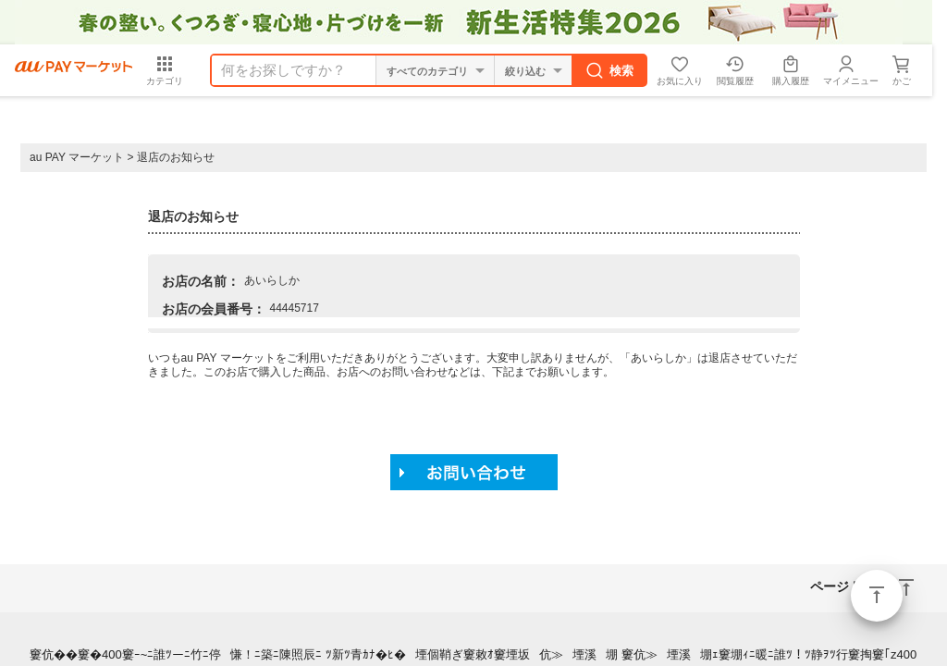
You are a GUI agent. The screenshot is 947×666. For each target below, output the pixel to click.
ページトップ (877, 596)
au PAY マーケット (77, 157)
